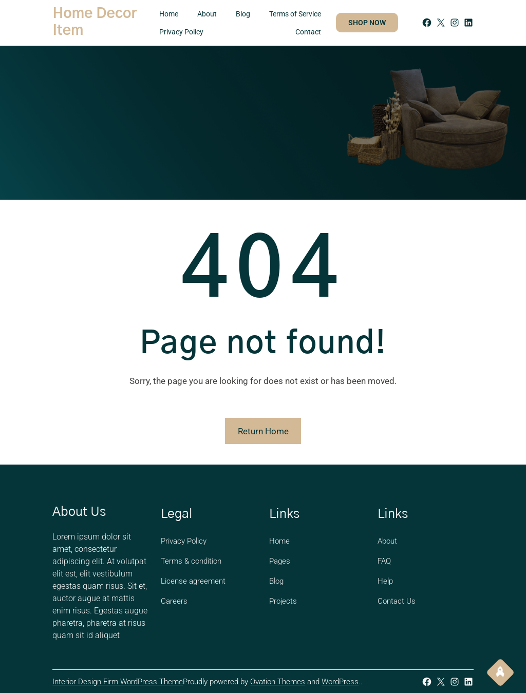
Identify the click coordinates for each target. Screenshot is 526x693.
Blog (276, 581)
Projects (283, 601)
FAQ (384, 561)
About (387, 541)
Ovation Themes (277, 681)
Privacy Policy (183, 541)
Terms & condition (191, 561)
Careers (174, 601)
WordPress (340, 681)
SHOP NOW (367, 22)
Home (279, 541)
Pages (279, 561)
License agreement (193, 581)
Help (385, 581)
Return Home (263, 431)
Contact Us (397, 601)
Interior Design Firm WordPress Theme (117, 681)
